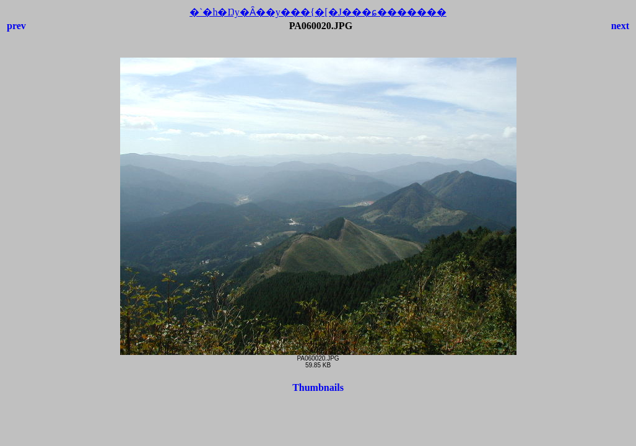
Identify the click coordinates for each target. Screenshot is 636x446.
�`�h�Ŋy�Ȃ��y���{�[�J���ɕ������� (318, 12)
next (620, 25)
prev (16, 25)
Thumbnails (318, 387)
